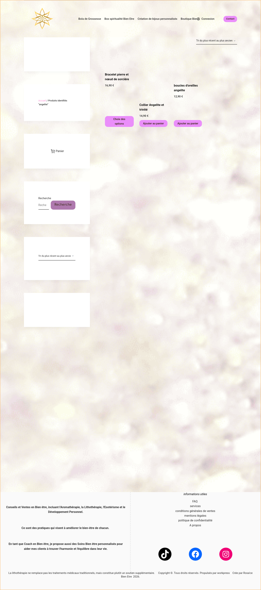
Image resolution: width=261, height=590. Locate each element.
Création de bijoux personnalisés (157, 18)
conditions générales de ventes (195, 511)
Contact (230, 18)
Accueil (42, 100)
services (195, 506)
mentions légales (195, 515)
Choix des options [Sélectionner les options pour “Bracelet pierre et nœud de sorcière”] (119, 121)
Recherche (44, 198)
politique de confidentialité (195, 520)
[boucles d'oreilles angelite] (188, 64)
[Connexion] (205, 19)
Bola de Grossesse (89, 18)
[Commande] (216, 41)
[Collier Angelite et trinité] (153, 73)
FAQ (195, 501)
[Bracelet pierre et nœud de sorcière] (119, 58)
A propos (195, 525)
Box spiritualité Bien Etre (119, 18)
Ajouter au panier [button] (153, 123)
